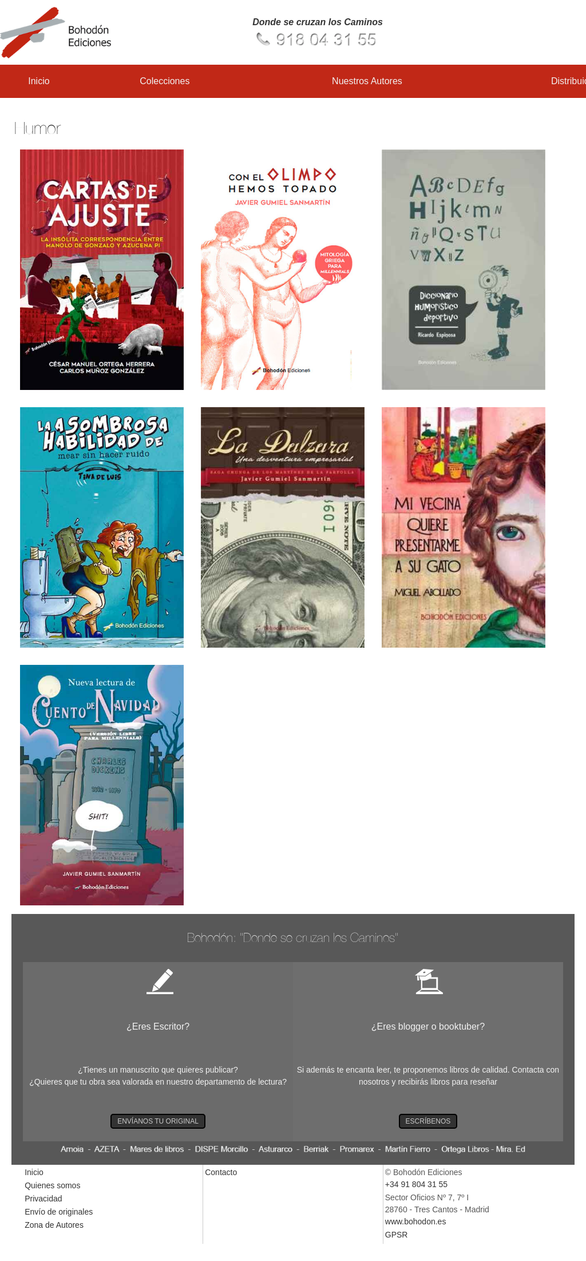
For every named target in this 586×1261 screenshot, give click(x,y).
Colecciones (164, 81)
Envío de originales (59, 1211)
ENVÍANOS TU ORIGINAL (158, 1121)
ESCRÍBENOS (428, 1121)
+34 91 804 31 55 (416, 1184)
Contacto (221, 1172)
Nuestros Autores (367, 81)
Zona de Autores (54, 1225)
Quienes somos (52, 1185)
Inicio (38, 81)
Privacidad (43, 1198)
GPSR (396, 1234)
